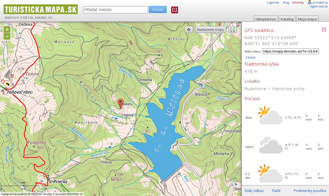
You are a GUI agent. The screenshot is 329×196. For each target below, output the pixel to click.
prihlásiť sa (320, 2)
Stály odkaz (254, 190)
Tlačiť (276, 190)
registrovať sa (318, 6)
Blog (286, 2)
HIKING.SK (43, 18)
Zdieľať (250, 57)
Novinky (298, 2)
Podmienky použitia (310, 190)
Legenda (273, 2)
